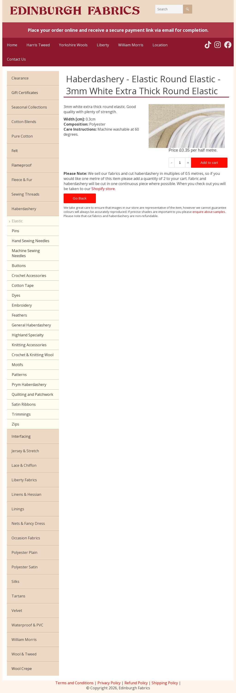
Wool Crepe (22, 668)
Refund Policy (136, 682)
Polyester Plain (24, 552)
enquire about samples (208, 212)
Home (12, 44)
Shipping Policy (165, 682)
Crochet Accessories (29, 275)
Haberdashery (24, 208)
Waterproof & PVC (27, 625)
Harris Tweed (38, 44)
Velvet (17, 610)
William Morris (130, 44)
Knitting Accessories (29, 344)
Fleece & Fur (22, 179)
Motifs (17, 364)
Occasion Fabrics (26, 537)
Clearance (20, 78)
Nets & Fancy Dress (28, 523)
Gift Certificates (25, 92)
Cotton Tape (23, 285)
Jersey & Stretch (25, 450)
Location (160, 44)
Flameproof (22, 165)
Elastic (17, 220)
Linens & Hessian (26, 494)
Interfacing (21, 436)
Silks (15, 581)
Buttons (19, 265)
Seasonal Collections (29, 107)
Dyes (16, 295)
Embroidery (22, 305)
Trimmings (21, 414)
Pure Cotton (22, 136)
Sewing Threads (25, 194)
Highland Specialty (28, 335)
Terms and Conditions (74, 682)
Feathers (19, 315)
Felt (15, 150)
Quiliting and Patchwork (32, 394)
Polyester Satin (25, 567)
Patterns (19, 374)
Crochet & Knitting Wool (32, 354)
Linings (18, 508)
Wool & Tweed (24, 654)
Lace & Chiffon (24, 465)
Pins (15, 230)
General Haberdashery (31, 325)
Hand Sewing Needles (30, 240)
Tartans (18, 596)
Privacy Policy (109, 682)
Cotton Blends (24, 121)
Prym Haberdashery (29, 384)
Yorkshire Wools (73, 44)
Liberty (103, 44)
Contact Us (16, 59)
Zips (15, 424)
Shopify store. (103, 188)
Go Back (80, 198)
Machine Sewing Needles (26, 253)
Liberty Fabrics (24, 479)
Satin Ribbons (24, 404)
